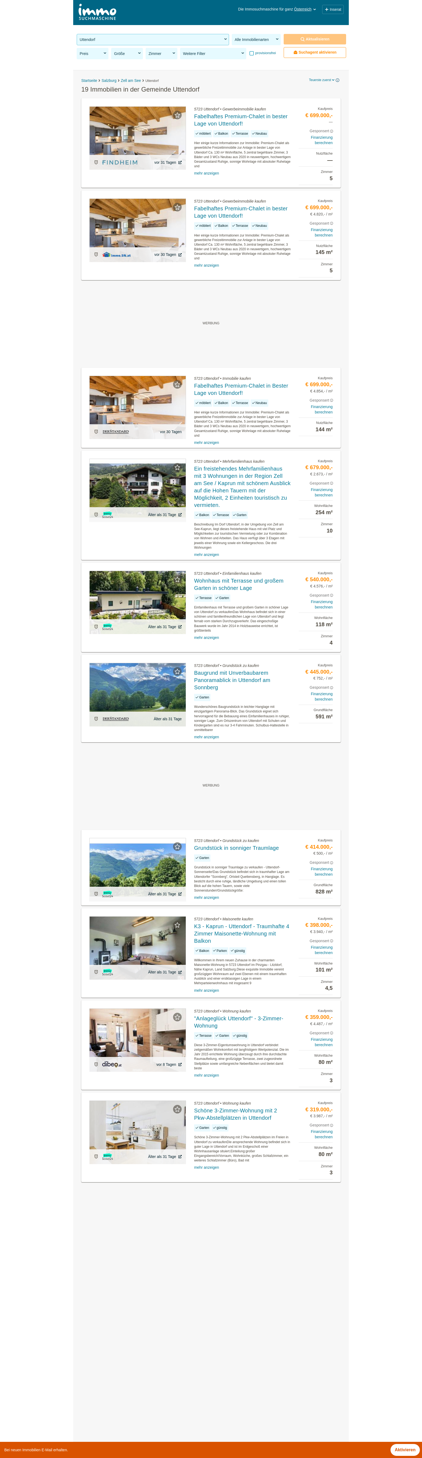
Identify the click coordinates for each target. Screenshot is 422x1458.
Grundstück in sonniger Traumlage (236, 848)
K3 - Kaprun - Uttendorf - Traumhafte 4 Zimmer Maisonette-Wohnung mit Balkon (241, 933)
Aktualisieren (314, 39)
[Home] (97, 12)
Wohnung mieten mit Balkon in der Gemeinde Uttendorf (130, 1382)
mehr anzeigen (206, 173)
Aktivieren (405, 1449)
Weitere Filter (214, 53)
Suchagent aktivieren (315, 52)
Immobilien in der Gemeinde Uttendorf (113, 1347)
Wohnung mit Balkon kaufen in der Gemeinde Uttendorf (130, 1394)
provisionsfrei (265, 53)
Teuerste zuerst (322, 80)
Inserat (333, 9)
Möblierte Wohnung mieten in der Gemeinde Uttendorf (129, 1370)
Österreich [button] (305, 9)
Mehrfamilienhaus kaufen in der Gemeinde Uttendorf (127, 1406)
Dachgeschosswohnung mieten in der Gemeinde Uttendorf (133, 1358)
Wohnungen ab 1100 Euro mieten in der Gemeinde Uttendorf (135, 1418)
